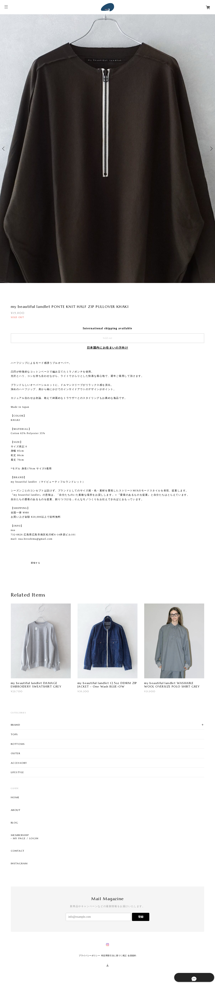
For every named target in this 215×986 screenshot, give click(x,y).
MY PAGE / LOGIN (26, 838)
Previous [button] (4, 149)
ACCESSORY (19, 762)
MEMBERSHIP (20, 835)
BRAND (15, 724)
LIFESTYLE (17, 772)
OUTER (15, 753)
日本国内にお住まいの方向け (107, 347)
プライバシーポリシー (89, 955)
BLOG (14, 822)
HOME (15, 797)
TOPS (14, 734)
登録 (140, 916)
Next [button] (211, 149)
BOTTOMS (18, 743)
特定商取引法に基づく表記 (114, 955)
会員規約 (132, 955)
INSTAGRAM (19, 863)
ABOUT (16, 810)
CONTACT (17, 850)
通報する (35, 563)
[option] (107, 148)
